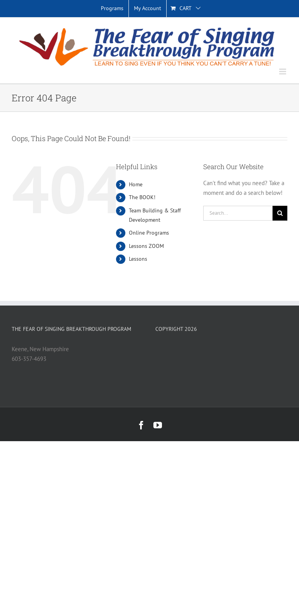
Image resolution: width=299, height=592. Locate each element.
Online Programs (149, 232)
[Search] (280, 213)
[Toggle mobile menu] (283, 71)
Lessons (138, 258)
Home (135, 184)
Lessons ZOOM (146, 245)
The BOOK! (142, 197)
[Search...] (238, 213)
